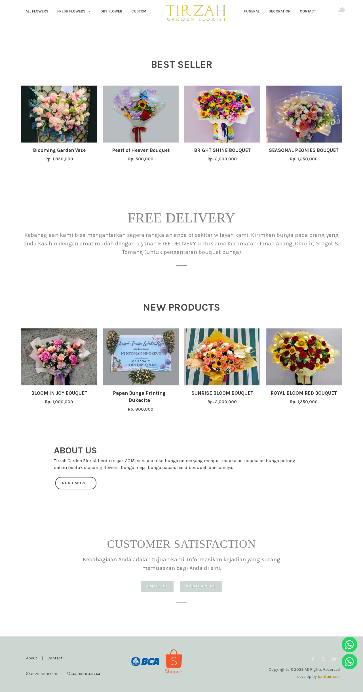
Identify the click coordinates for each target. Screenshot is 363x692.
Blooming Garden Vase (59, 150)
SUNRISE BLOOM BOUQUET (222, 393)
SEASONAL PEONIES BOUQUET (304, 150)
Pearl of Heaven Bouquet (141, 150)
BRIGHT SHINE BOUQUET (222, 150)
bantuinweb (329, 676)
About (31, 658)
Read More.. (76, 483)
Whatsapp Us (201, 586)
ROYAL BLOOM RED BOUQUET (304, 393)
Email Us (157, 586)
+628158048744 (83, 673)
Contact (55, 658)
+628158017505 (42, 673)
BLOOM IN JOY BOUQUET (59, 393)
